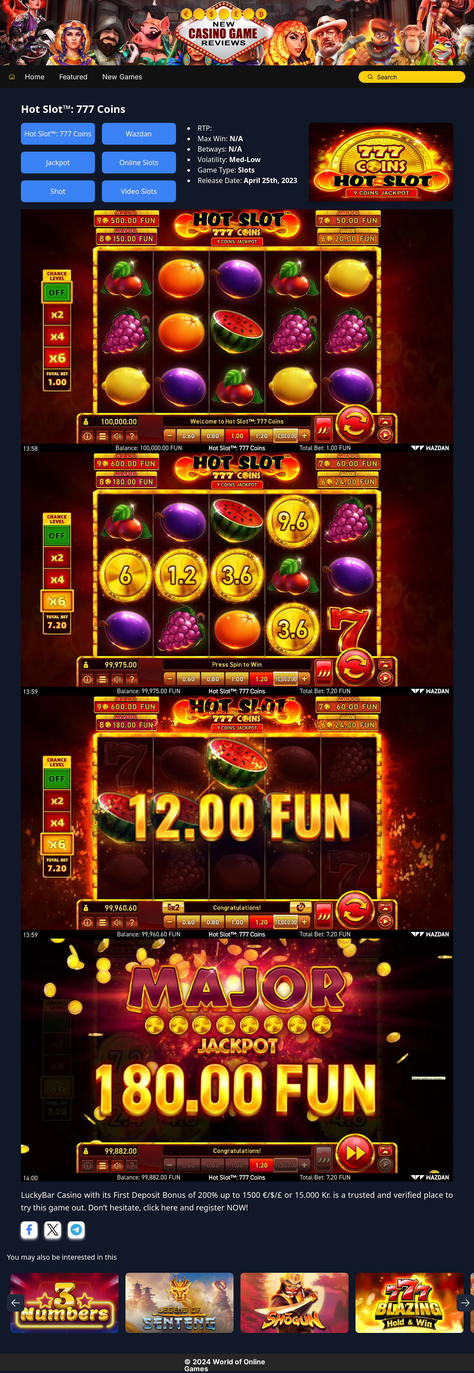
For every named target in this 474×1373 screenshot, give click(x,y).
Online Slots (139, 162)
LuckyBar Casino (51, 1195)
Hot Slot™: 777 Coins (57, 134)
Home (34, 76)
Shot (58, 191)
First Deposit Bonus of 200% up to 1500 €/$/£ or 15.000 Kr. (222, 1195)
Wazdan (139, 134)
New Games (122, 76)
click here (160, 1207)
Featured (73, 76)
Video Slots (138, 191)
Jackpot (58, 162)
